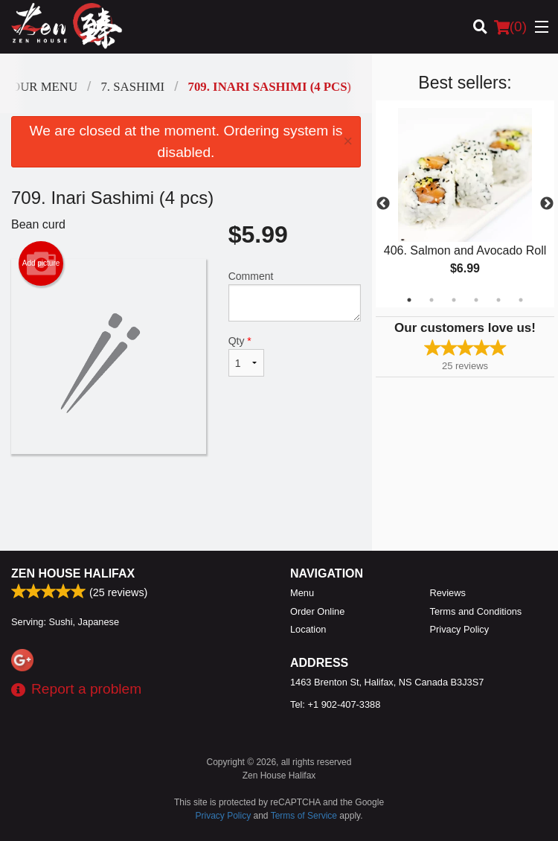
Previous (383, 203)
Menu (302, 592)
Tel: (335, 704)
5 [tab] (498, 299)
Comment (294, 296)
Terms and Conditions (476, 611)
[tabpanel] (465, 204)
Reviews (448, 592)
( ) (510, 27)
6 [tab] (520, 299)
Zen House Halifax (73, 573)
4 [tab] (476, 299)
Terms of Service (304, 815)
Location (308, 629)
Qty (246, 356)
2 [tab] (431, 299)
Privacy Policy (460, 629)
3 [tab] (453, 299)
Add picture (41, 263)
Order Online (317, 611)
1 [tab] (409, 299)
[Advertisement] (186, 502)
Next (546, 203)
